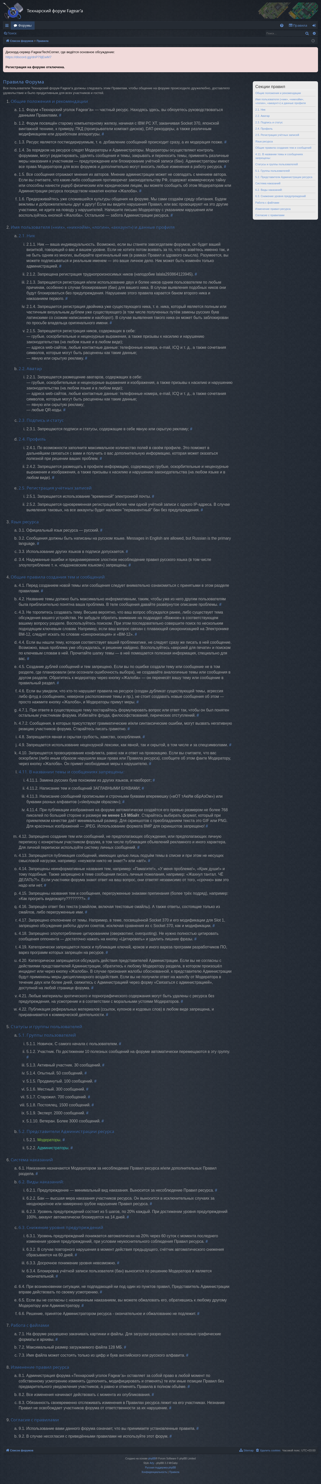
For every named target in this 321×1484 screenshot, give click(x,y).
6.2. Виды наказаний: (268, 189)
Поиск (12, 33)
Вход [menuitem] (315, 26)
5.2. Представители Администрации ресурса (283, 177)
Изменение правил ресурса (273, 208)
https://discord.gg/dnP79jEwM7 (28, 57)
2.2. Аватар (262, 115)
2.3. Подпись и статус (269, 122)
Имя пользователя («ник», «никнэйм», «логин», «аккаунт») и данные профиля (280, 101)
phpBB (152, 1458)
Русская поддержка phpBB (160, 1467)
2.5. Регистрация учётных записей (277, 134)
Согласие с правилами (269, 215)
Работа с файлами (267, 202)
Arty (152, 1463)
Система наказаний (267, 183)
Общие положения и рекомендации (278, 93)
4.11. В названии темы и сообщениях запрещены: (279, 156)
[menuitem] (282, 25)
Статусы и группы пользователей (276, 164)
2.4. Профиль (264, 128)
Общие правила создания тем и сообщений (283, 147)
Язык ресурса (264, 141)
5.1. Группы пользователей (272, 170)
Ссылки (8, 26)
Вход (27, 33)
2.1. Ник (260, 109)
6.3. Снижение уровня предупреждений (280, 196)
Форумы (25, 25)
